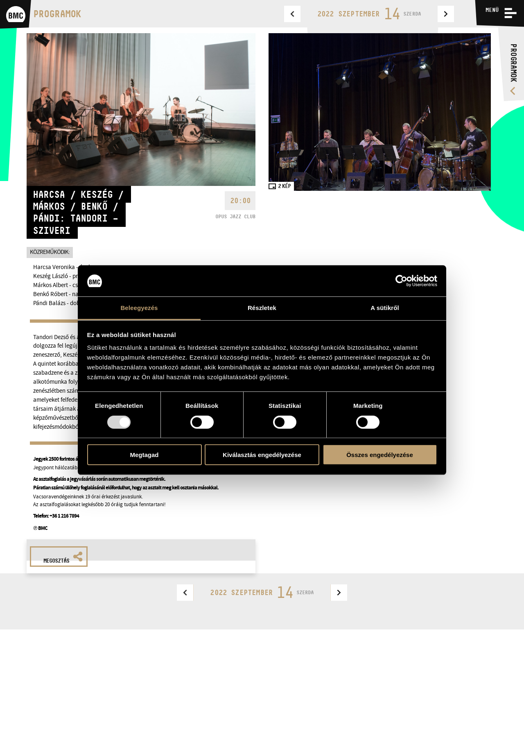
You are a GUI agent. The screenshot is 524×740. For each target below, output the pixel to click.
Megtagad (144, 454)
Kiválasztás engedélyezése (262, 454)
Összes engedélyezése (379, 454)
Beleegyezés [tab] (139, 307)
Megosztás (63, 558)
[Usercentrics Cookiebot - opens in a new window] (401, 281)
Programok (57, 14)
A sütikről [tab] (384, 307)
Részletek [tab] (262, 307)
